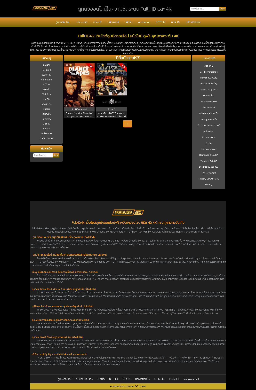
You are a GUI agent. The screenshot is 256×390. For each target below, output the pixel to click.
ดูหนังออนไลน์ (63, 22)
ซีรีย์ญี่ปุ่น (46, 94)
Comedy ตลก (209, 137)
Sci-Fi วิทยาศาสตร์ (209, 72)
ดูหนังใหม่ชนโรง (84, 379)
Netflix (46, 99)
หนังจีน (128, 22)
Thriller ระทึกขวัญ (208, 83)
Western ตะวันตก (208, 161)
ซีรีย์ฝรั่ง (46, 89)
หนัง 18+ (175, 22)
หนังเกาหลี (113, 22)
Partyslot (174, 379)
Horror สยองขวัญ (208, 77)
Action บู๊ (208, 66)
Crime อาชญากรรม (209, 89)
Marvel (46, 128)
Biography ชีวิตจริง (208, 167)
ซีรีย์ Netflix (46, 133)
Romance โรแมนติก (208, 155)
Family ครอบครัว (209, 119)
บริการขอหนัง (193, 22)
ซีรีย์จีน (46, 84)
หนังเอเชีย (46, 119)
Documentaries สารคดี (209, 125)
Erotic (209, 143)
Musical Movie (208, 149)
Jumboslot (159, 379)
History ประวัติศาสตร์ (209, 178)
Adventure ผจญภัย (208, 113)
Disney (46, 123)
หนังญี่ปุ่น (46, 114)
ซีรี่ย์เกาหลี (46, 75)
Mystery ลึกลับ (209, 173)
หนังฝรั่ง (97, 22)
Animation (144, 22)
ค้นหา (56, 155)
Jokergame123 (191, 379)
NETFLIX (160, 22)
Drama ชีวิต (208, 95)
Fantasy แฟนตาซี (209, 101)
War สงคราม (209, 107)
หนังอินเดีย (46, 104)
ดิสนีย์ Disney (46, 138)
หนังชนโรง (81, 22)
